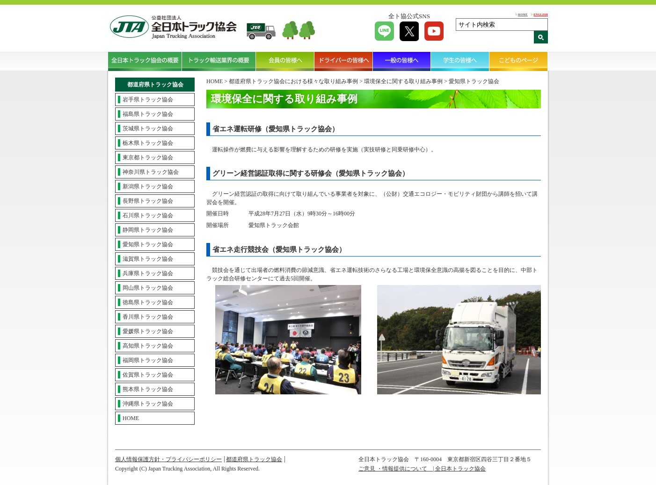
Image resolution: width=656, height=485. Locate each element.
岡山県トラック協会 (148, 288)
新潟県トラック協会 (148, 186)
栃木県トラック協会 (148, 143)
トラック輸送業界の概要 (219, 61)
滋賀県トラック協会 (148, 259)
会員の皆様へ (285, 61)
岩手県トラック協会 (148, 99)
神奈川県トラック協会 (151, 172)
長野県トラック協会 (148, 201)
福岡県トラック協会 (148, 360)
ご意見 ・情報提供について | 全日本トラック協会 (422, 468)
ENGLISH (540, 14)
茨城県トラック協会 (148, 128)
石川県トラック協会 (148, 215)
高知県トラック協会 (148, 345)
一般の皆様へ (402, 61)
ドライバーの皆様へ (343, 61)
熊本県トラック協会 (148, 389)
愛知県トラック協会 (148, 244)
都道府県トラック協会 (254, 459)
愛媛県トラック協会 (148, 331)
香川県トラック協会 (148, 317)
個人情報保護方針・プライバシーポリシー (168, 459)
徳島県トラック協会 (148, 302)
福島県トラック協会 (148, 114)
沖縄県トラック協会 (148, 403)
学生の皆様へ (460, 61)
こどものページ (518, 61)
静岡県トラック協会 (148, 230)
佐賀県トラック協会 (148, 374)
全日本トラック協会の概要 (145, 61)
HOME (523, 14)
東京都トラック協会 (148, 157)
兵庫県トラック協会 (148, 273)
